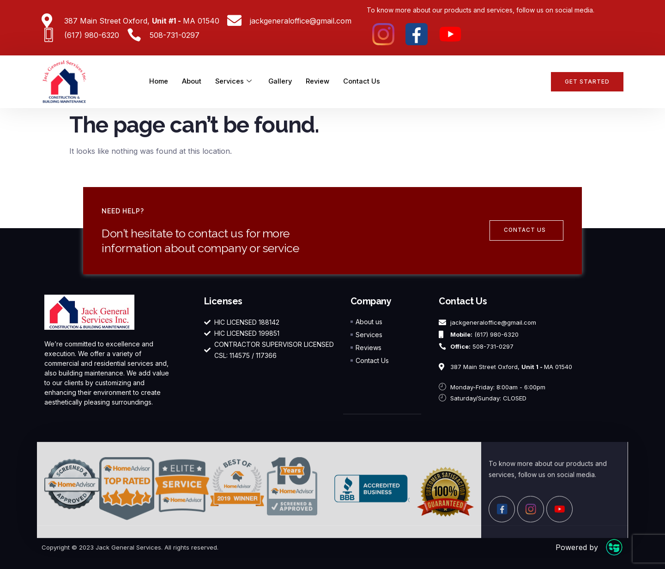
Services (235, 81)
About (192, 81)
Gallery (282, 81)
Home (159, 81)
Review (320, 81)
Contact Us (364, 81)
